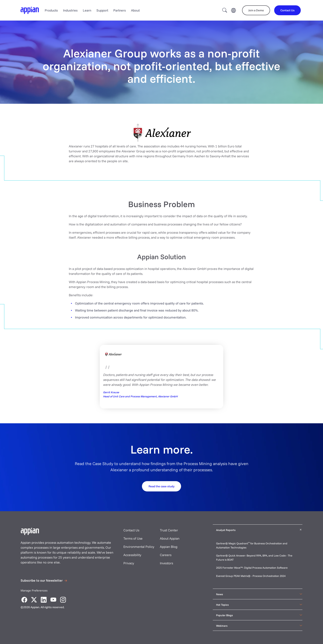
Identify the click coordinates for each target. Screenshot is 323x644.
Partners (119, 10)
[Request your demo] (161, 486)
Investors (166, 563)
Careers (165, 555)
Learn (87, 10)
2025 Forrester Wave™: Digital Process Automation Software (252, 567)
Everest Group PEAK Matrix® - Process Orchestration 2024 (251, 576)
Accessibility (132, 555)
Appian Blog (168, 547)
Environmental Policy (138, 547)
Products (51, 10)
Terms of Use (133, 538)
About (135, 10)
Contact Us (131, 530)
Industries (70, 10)
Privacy (128, 563)
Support (102, 10)
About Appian (169, 538)
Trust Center (169, 530)
